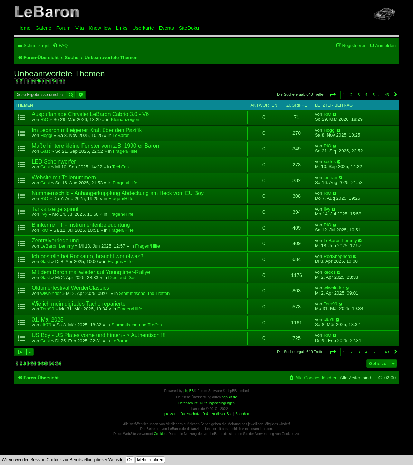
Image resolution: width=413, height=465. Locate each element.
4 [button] (366, 94)
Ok (130, 459)
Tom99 (47, 308)
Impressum (169, 414)
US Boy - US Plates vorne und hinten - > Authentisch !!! (99, 335)
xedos (330, 161)
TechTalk (120, 166)
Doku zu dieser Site (217, 414)
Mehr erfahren (150, 459)
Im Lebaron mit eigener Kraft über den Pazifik (87, 130)
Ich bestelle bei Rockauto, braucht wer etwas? (87, 256)
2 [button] (351, 94)
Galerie (43, 28)
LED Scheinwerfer (54, 162)
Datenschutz (190, 414)
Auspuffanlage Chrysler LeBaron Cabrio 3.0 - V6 (90, 114)
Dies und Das (121, 277)
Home (23, 28)
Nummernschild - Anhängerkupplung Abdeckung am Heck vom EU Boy (118, 193)
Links (122, 28)
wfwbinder (50, 293)
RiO (44, 119)
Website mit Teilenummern (64, 177)
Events (166, 28)
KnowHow (100, 28)
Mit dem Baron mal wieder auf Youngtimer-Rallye (91, 272)
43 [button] (387, 94)
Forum (63, 28)
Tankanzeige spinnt (55, 209)
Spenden (242, 414)
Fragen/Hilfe (125, 151)
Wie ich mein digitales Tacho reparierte (79, 304)
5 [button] (374, 94)
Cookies (160, 434)
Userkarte (143, 28)
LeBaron (121, 135)
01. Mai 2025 (48, 320)
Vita (79, 28)
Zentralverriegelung (55, 240)
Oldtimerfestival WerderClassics (70, 288)
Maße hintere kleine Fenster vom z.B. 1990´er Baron (95, 146)
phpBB (188, 391)
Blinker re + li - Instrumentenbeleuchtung (81, 225)
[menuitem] (60, 45)
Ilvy (43, 214)
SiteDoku (189, 28)
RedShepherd (338, 256)
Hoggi (46, 135)
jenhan (330, 177)
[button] (332, 95)
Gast (45, 151)
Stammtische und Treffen (144, 293)
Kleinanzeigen (125, 119)
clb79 (45, 324)
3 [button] (359, 94)
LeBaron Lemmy (57, 246)
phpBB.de (229, 397)
